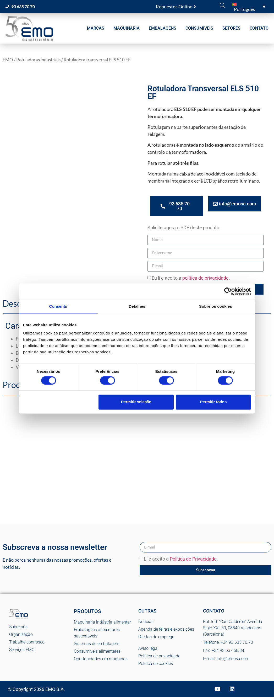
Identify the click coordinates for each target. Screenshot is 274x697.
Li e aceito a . (181, 559)
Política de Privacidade (193, 559)
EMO (8, 59)
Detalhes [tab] (137, 306)
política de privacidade (205, 278)
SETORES (231, 28)
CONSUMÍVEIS (199, 28)
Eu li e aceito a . (191, 278)
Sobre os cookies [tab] (215, 306)
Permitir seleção (136, 402)
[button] (248, 6)
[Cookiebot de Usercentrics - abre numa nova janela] (228, 291)
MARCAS (95, 28)
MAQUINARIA (126, 28)
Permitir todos (213, 402)
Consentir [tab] (58, 306)
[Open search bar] (222, 5)
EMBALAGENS (162, 28)
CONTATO (259, 28)
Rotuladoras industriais (38, 59)
